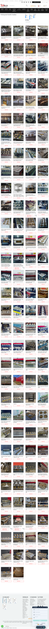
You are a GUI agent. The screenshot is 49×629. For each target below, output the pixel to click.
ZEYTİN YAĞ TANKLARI (38, 10)
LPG (30, 17)
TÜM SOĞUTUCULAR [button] (19, 9)
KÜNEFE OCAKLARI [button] (2, 9)
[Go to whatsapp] (2, 626)
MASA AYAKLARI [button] (10, 9)
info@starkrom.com (41, 604)
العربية (46, 2)
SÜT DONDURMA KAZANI (42, 10)
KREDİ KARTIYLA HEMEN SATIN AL (29, 216)
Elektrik (31, 18)
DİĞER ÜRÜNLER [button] (31, 9)
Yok (26, 17)
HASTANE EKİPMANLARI (24, 9)
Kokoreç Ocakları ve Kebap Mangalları (25, 603)
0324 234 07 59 (41, 602)
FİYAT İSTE (43, 40)
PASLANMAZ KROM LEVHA (46, 10)
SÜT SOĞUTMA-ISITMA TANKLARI (28, 10)
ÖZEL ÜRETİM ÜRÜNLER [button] (35, 10)
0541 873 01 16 (41, 603)
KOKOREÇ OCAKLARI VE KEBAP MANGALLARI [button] (14, 10)
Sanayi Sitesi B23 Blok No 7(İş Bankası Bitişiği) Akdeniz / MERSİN (42, 600)
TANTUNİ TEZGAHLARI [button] (6, 9)
